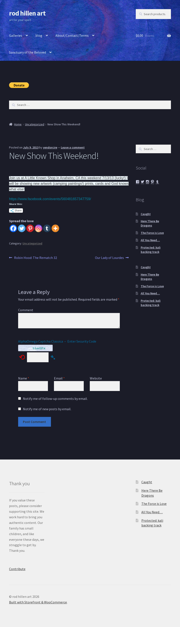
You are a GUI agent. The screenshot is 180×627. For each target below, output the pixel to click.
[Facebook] (13, 228)
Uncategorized (34, 124)
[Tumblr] (47, 228)
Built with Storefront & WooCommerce (38, 602)
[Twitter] (21, 228)
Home (18, 124)
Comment (25, 310)
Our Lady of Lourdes (109, 258)
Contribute (17, 569)
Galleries (15, 35)
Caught (146, 214)
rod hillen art (27, 13)
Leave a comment (73, 147)
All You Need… (150, 240)
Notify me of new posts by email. (47, 409)
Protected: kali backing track (151, 250)
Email (59, 378)
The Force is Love (152, 233)
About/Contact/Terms (72, 35)
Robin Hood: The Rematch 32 (35, 258)
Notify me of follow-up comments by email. (55, 398)
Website (96, 378)
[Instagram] (38, 228)
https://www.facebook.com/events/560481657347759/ (50, 199)
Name (23, 378)
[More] (55, 228)
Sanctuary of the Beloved (27, 52)
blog (38, 35)
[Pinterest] (30, 228)
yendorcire (50, 147)
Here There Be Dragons (150, 223)
